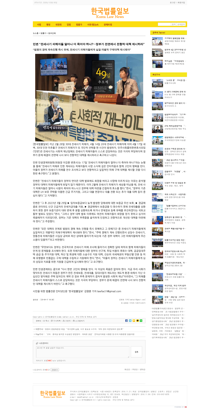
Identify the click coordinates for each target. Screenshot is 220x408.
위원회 (59, 24)
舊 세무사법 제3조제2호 (174, 63)
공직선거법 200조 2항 (174, 265)
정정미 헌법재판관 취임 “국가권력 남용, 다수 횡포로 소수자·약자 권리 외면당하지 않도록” (84, 329)
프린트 (68, 320)
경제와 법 (108, 24)
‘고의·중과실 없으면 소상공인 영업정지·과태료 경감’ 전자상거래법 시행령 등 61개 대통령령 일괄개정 (90, 334)
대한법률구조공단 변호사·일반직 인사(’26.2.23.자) (175, 308)
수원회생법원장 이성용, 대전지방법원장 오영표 (175, 118)
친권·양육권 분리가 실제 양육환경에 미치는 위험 (175, 152)
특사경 (167, 231)
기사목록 (57, 320)
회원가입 (181, 2)
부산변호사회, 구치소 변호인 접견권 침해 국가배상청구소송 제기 (179, 327)
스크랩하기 (80, 320)
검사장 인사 (169, 174)
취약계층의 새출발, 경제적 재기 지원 (175, 221)
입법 (69, 24)
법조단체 (52, 33)
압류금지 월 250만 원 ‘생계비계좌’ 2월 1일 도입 (186, 217)
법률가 (79, 24)
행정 (48, 24)
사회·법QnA (92, 24)
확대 (39, 320)
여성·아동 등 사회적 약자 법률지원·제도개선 (175, 255)
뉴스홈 (35, 33)
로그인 (172, 2)
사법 (39, 24)
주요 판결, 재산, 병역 (174, 185)
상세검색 (181, 24)
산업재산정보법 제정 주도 (175, 128)
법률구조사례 (170, 83)
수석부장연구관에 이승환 (175, 140)
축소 (47, 320)
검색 (174, 24)
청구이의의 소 (170, 106)
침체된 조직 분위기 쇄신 (175, 52)
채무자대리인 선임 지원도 (175, 242)
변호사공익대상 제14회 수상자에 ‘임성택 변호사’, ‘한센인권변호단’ (182, 318)
